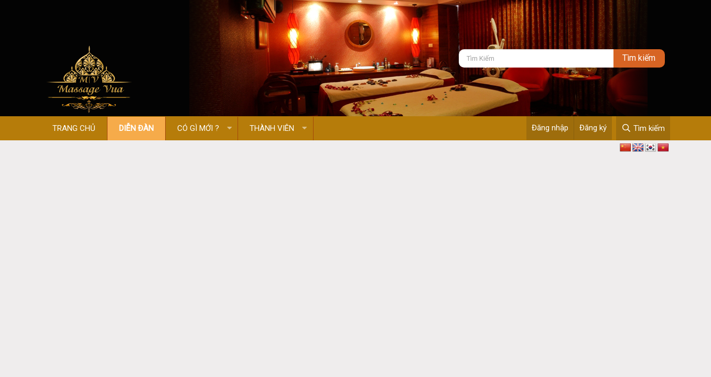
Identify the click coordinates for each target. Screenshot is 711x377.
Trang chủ (73, 128)
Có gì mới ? (198, 128)
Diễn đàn (136, 128)
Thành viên (272, 128)
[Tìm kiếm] (536, 58)
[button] (229, 128)
